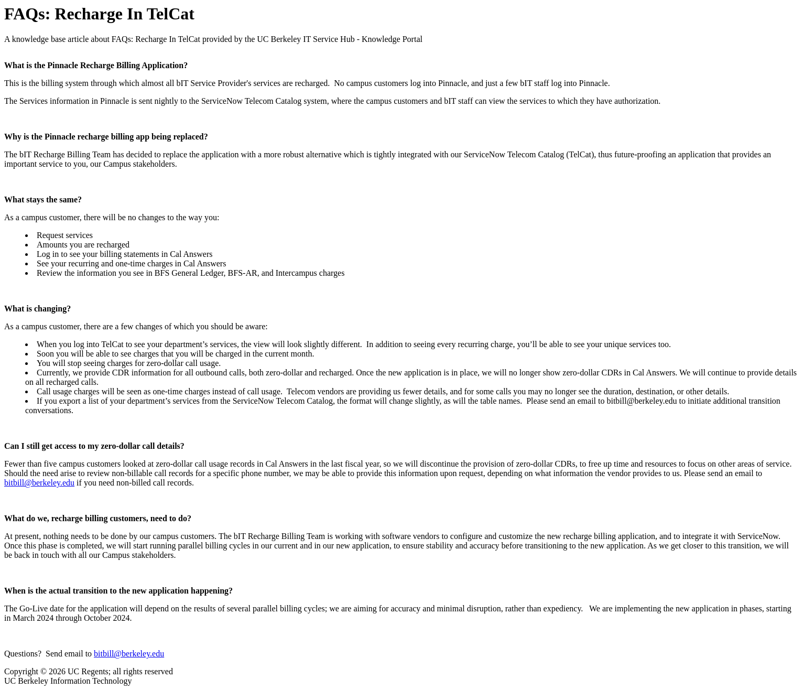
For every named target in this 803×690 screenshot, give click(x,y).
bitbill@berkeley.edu (39, 482)
